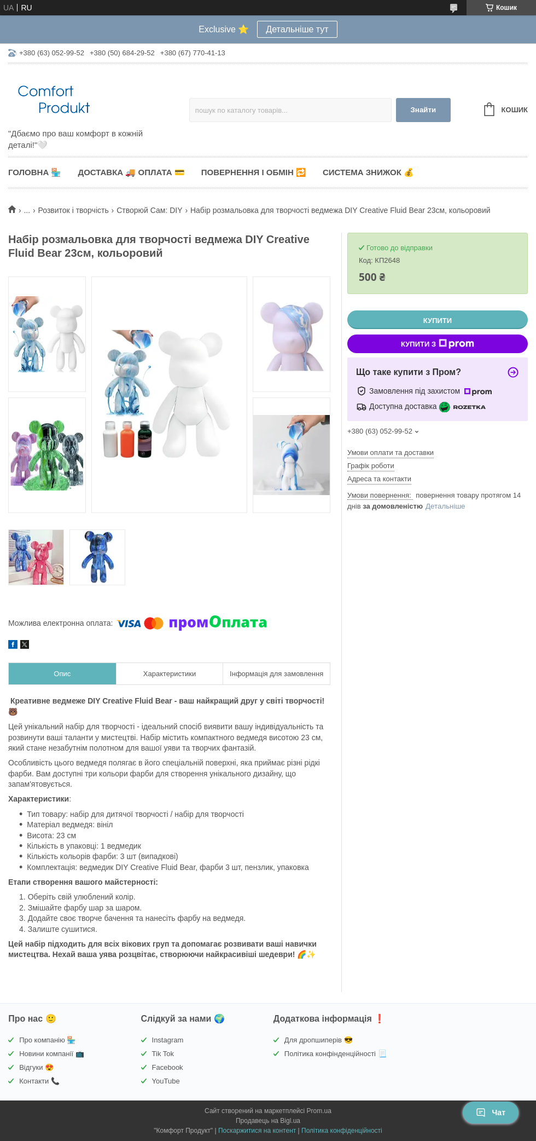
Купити (437, 320)
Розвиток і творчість (73, 210)
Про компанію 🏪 (47, 1040)
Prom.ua (319, 1111)
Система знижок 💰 (368, 172)
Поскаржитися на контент (257, 1130)
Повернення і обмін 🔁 (253, 172)
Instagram (168, 1040)
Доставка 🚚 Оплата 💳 (131, 172)
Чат (490, 1112)
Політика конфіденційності (341, 1130)
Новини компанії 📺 (51, 1054)
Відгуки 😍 (36, 1067)
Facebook (167, 1067)
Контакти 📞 (39, 1081)
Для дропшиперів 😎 (318, 1040)
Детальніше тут (297, 29)
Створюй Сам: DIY (149, 210)
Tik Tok (163, 1054)
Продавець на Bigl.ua (268, 1121)
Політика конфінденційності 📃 (335, 1054)
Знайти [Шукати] (423, 110)
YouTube (166, 1081)
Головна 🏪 (34, 172)
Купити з (437, 344)
